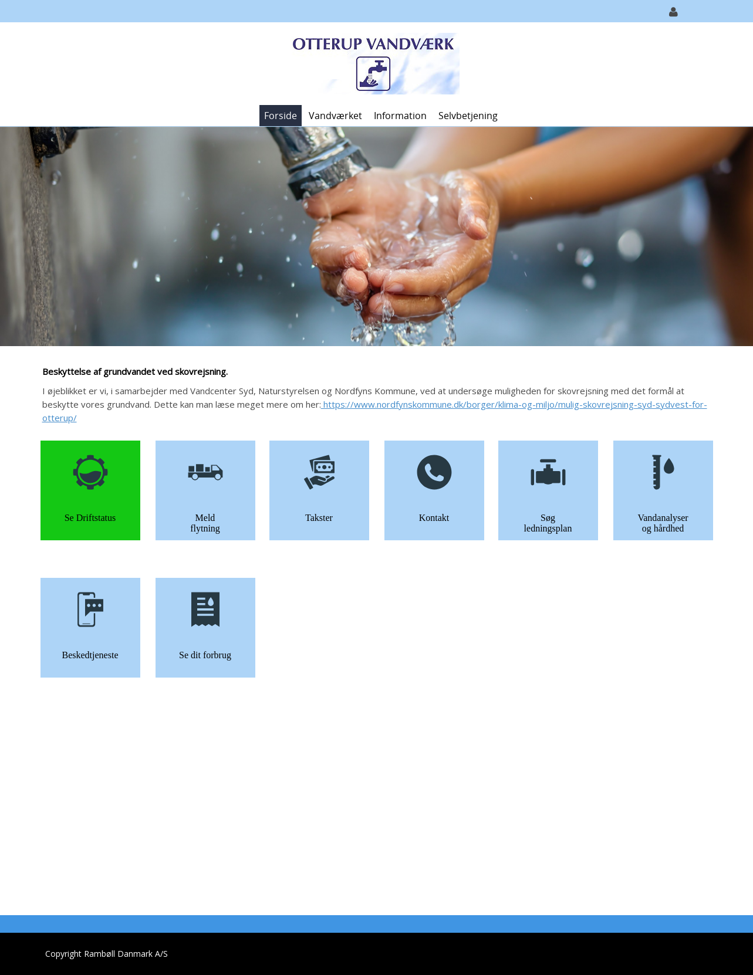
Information (400, 115)
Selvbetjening (468, 115)
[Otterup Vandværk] (372, 62)
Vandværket (335, 115)
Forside (280, 115)
